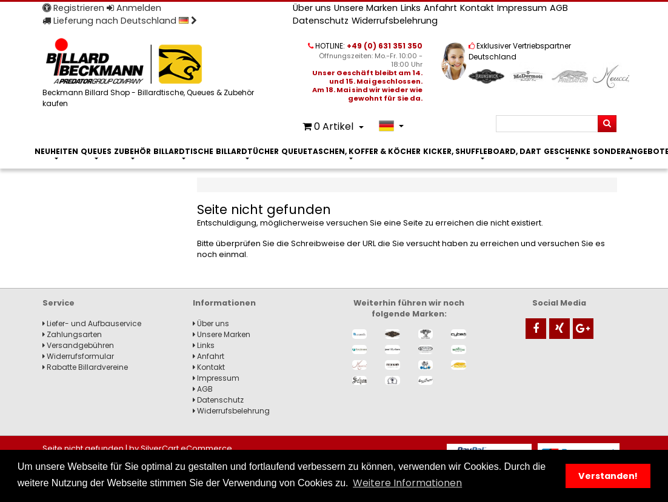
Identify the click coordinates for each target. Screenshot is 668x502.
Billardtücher (247, 151)
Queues (96, 151)
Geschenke (567, 151)
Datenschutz (321, 21)
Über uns (312, 8)
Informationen (224, 303)
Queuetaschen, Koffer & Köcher (351, 151)
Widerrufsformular (78, 356)
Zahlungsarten (72, 334)
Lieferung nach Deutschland (119, 21)
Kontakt (477, 8)
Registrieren (73, 8)
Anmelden (134, 8)
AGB (559, 8)
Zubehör (132, 151)
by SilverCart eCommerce (180, 448)
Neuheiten (56, 151)
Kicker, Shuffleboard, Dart (482, 151)
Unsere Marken (366, 8)
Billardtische (183, 151)
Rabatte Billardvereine (85, 367)
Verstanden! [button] (608, 476)
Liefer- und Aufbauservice (91, 323)
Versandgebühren (78, 345)
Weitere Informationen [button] (407, 483)
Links (411, 8)
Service (58, 303)
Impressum (522, 8)
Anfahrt (440, 8)
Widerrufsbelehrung (395, 21)
